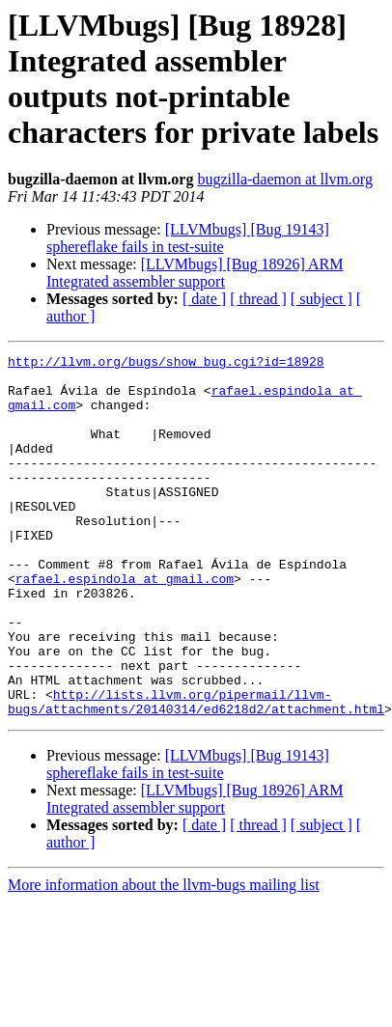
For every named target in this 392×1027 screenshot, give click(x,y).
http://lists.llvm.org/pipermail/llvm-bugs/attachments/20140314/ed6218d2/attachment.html (196, 772)
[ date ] (204, 299)
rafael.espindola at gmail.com (124, 624)
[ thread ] (258, 299)
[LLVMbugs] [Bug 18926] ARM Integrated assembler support (194, 273)
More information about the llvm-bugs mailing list (164, 957)
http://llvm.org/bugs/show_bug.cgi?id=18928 (166, 364)
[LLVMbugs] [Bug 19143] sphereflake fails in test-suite (187, 238)
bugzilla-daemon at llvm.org (284, 179)
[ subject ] (321, 299)
